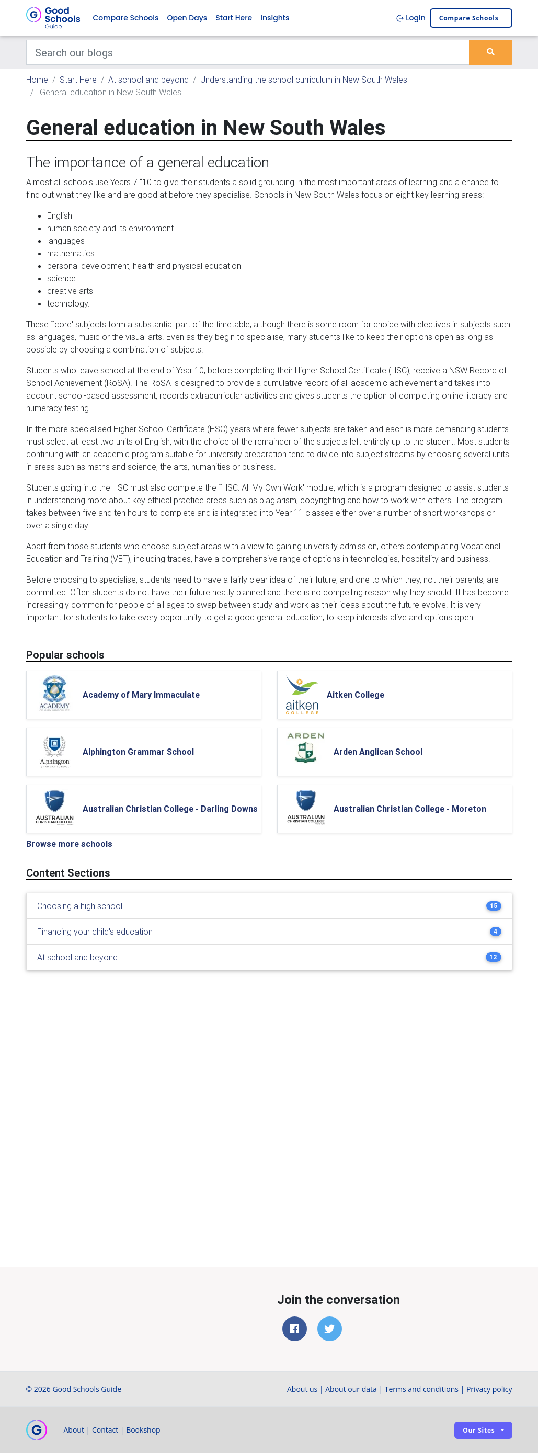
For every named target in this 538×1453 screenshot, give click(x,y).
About (74, 1430)
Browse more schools (69, 843)
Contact (105, 1430)
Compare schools (469, 18)
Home (37, 79)
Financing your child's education (95, 931)
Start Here (233, 18)
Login (411, 18)
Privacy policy (489, 1389)
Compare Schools (126, 18)
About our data (351, 1389)
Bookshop (143, 1430)
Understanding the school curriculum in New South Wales (303, 79)
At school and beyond (148, 79)
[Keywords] (248, 52)
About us (302, 1389)
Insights (274, 18)
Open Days (187, 18)
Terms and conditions (422, 1389)
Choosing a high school (79, 906)
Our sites (479, 1430)
